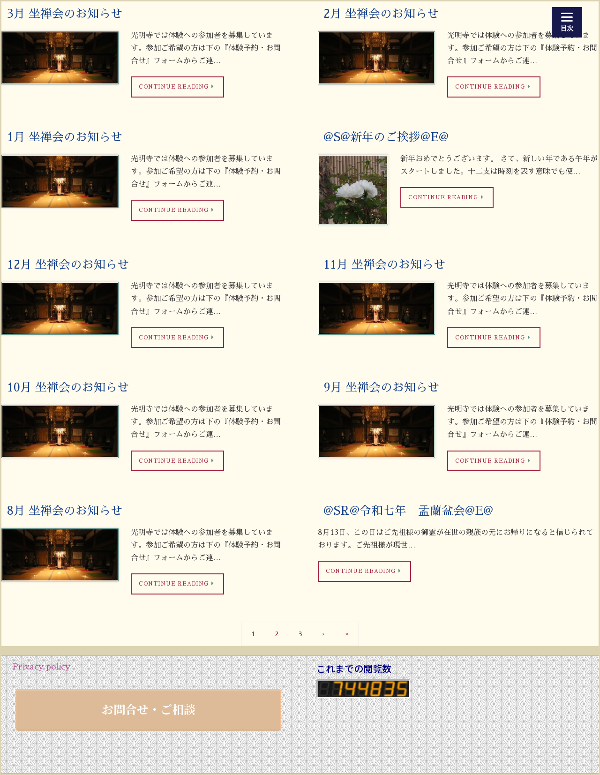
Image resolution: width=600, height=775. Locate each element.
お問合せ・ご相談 (148, 708)
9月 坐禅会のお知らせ (381, 387)
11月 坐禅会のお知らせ (384, 265)
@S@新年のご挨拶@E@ (386, 137)
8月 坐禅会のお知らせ (64, 511)
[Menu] (567, 22)
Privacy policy (41, 666)
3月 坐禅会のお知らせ (64, 14)
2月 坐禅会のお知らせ (381, 14)
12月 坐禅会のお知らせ (68, 265)
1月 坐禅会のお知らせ (64, 137)
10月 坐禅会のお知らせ (68, 387)
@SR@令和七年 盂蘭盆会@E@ (408, 511)
